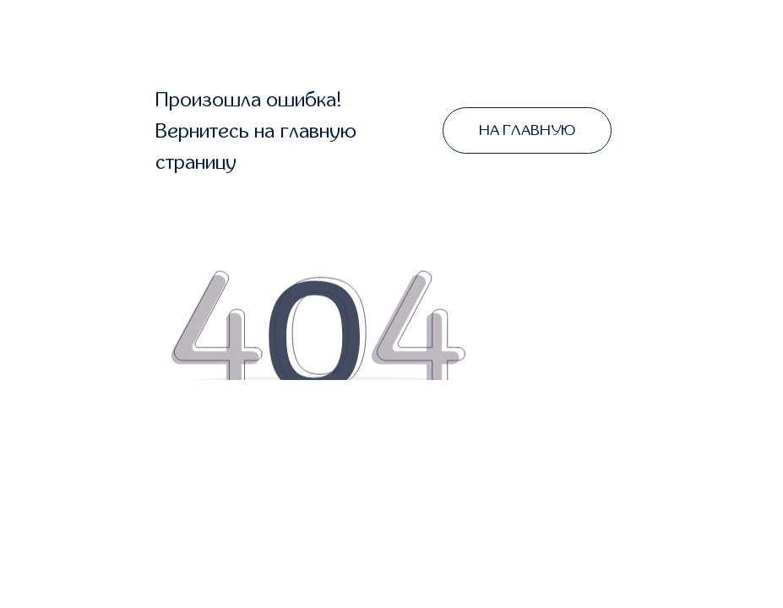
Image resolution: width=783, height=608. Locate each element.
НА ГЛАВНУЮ (527, 130)
